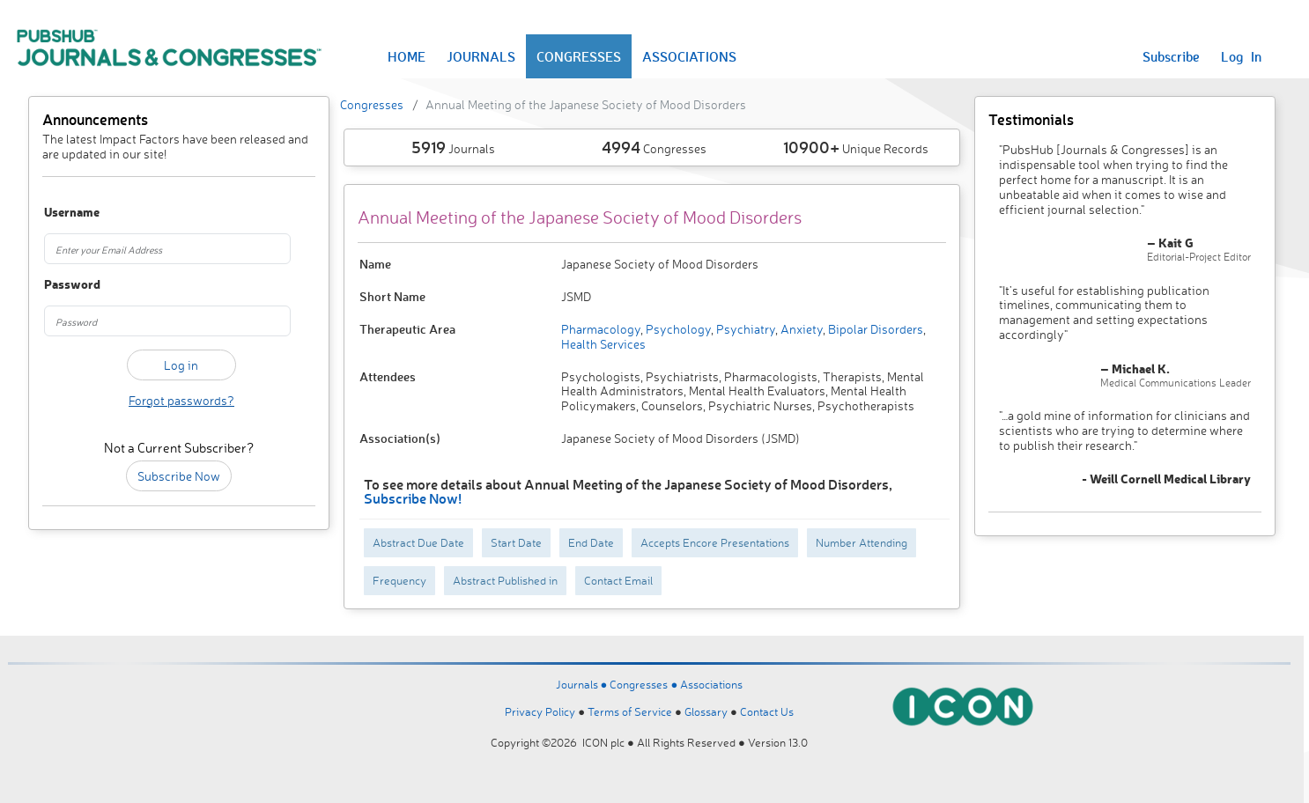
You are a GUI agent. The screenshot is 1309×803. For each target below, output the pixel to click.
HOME (406, 56)
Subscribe (1171, 56)
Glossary (706, 711)
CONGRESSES (578, 56)
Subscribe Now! (413, 498)
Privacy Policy (540, 711)
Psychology (677, 328)
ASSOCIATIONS (689, 56)
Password (64, 284)
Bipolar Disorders (874, 328)
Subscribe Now (178, 475)
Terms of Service (630, 711)
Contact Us (767, 711)
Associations (711, 684)
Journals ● (583, 684)
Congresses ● (645, 684)
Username (64, 212)
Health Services (603, 343)
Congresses (371, 104)
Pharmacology (600, 328)
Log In (1241, 56)
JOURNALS (481, 56)
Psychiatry (744, 328)
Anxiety (800, 328)
